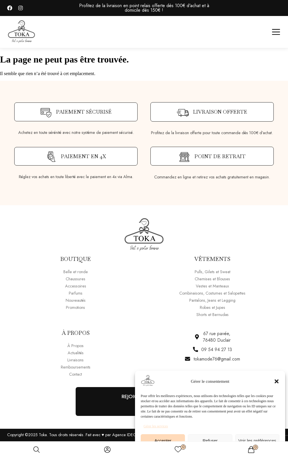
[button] (276, 381)
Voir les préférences (257, 440)
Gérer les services (156, 426)
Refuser (210, 440)
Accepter (162, 440)
